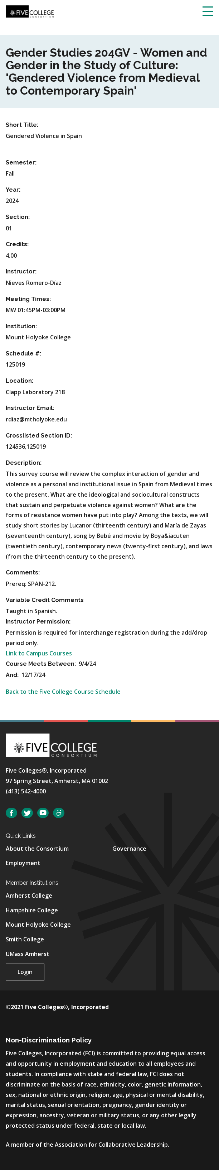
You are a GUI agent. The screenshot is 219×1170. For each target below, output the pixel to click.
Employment (23, 863)
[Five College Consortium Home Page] (30, 11)
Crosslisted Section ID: (39, 435)
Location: (19, 380)
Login (25, 972)
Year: (13, 189)
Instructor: (21, 271)
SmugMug (58, 813)
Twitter (27, 813)
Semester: (21, 162)
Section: (18, 217)
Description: (24, 462)
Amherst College (29, 895)
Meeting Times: (28, 299)
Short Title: (22, 124)
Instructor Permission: (38, 621)
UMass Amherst (27, 954)
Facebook (11, 813)
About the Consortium (37, 849)
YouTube (43, 813)
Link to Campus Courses (39, 653)
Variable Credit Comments (45, 600)
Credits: (17, 244)
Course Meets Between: (41, 663)
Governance (129, 849)
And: (13, 675)
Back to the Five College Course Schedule (63, 692)
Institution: (21, 326)
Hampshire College (32, 910)
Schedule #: (23, 353)
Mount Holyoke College (38, 924)
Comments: (23, 572)
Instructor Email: (30, 408)
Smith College (25, 939)
